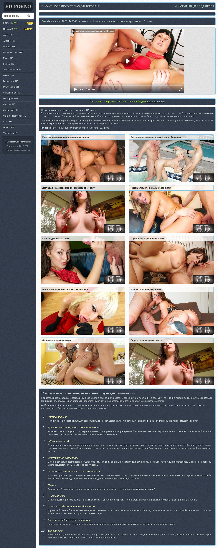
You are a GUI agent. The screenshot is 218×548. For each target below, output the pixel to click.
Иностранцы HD (11, 98)
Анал (85, 21)
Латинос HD (9, 104)
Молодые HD (10, 46)
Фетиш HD (8, 75)
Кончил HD (8, 64)
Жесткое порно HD (12, 69)
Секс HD (7, 121)
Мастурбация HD (11, 87)
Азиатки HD (9, 41)
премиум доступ (155, 101)
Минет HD (8, 58)
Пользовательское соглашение (18, 142)
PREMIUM (18, 23)
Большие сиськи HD (13, 52)
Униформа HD (10, 133)
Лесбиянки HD (10, 110)
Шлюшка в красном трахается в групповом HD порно (122, 21)
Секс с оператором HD (14, 116)
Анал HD (7, 35)
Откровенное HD (11, 93)
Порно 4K (18, 29)
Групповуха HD (10, 81)
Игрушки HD (9, 127)
